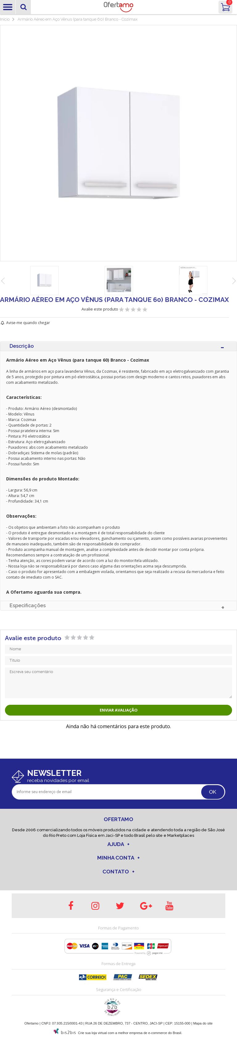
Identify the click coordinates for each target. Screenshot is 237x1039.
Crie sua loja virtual (92, 1033)
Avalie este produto (100, 309)
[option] (44, 280)
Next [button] (234, 281)
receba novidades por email (58, 780)
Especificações (28, 605)
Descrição (22, 346)
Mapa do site (203, 1023)
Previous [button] (3, 281)
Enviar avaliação (119, 710)
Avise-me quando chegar (28, 322)
